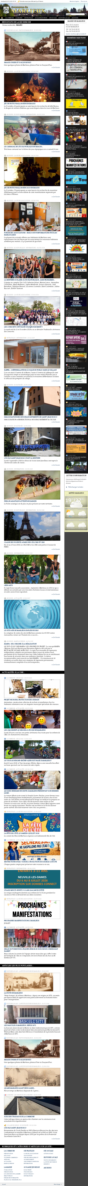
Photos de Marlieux (26, 30)
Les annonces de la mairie (23, 1095)
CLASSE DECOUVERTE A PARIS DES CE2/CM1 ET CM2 (24, 542)
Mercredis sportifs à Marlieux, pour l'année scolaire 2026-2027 (76, 228)
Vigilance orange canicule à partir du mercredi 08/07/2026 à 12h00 (76, 100)
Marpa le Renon (19, 641)
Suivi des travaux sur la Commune (19, 1117)
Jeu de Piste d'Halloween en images (19, 104)
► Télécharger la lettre (74, 487)
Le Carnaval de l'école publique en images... (23, 147)
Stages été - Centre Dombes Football (76, 393)
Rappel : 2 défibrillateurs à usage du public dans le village (30, 370)
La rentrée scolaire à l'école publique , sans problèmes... (29, 280)
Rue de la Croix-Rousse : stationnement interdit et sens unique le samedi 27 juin (76, 318)
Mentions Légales (74, 1)
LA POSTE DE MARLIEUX (13, 993)
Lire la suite (56, 67)
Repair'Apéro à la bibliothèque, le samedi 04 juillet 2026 (76, 337)
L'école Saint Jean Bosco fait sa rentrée (22, 458)
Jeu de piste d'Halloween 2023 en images (21, 188)
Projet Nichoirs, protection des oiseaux (21, 700)
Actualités (18, 598)
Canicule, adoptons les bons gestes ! (76, 211)
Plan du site (84, 1)
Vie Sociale (53, 18)
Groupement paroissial (31, 1161)
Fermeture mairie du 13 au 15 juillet (76, 82)
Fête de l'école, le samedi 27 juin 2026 (76, 281)
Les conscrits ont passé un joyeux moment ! (23, 327)
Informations (21, 338)
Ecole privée (18, 385)
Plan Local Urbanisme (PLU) (13, 1180)
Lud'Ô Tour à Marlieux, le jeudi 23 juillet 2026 (76, 177)
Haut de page (57, 1184)
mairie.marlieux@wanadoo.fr (76, 34)
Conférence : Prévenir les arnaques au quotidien (76, 427)
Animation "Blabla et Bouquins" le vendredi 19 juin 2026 (76, 445)
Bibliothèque (8, 1176)
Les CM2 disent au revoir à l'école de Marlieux (24, 730)
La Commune (9, 18)
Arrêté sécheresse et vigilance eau (76, 49)
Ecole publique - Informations (25, 114)
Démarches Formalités (11, 1178)
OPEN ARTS (8, 585)
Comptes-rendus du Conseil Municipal (76, 65)
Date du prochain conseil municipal (76, 194)
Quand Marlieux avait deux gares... (19, 1088)
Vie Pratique (28, 18)
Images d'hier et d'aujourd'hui (17, 62)
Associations (28, 1155)
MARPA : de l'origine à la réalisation (20, 644)
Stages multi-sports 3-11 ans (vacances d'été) (24, 890)
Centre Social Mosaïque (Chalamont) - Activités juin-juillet (76, 246)
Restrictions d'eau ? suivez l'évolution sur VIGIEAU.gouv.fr (30, 862)
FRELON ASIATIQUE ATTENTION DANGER (20, 501)
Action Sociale (48, 1153)
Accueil (4, 1184)
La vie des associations (22, 71)
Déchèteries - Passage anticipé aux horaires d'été (76, 355)
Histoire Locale (64, 18)
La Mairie (18, 18)
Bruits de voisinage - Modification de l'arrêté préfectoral (76, 147)
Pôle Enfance (28, 1172)
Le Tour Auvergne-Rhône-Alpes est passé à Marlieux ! (27, 760)
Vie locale (19, 678)
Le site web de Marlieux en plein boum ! (21, 630)
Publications (8, 1170)
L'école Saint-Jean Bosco (15, 1128)
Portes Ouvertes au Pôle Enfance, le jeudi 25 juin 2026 (76, 299)
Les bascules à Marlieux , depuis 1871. (20, 1025)
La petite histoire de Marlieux (30, 971)
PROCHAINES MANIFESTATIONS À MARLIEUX (21, 921)
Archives (75, 18)
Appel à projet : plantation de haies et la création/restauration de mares (76, 374)
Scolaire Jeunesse (41, 18)
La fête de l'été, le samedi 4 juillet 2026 (21, 833)
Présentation (8, 1153)
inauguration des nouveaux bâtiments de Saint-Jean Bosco (30, 417)
